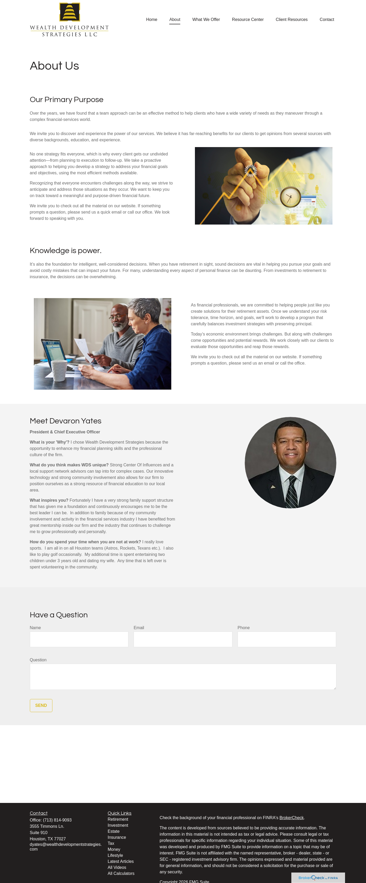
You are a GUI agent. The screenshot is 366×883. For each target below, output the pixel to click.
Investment (118, 825)
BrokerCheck (292, 817)
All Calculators (121, 873)
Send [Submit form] (41, 705)
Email (139, 627)
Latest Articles (121, 861)
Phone (244, 627)
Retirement (118, 819)
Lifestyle (115, 855)
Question (38, 660)
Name (35, 627)
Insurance (117, 837)
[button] (152, 19)
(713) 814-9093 (57, 820)
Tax (111, 843)
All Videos (117, 867)
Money (114, 849)
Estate (113, 831)
